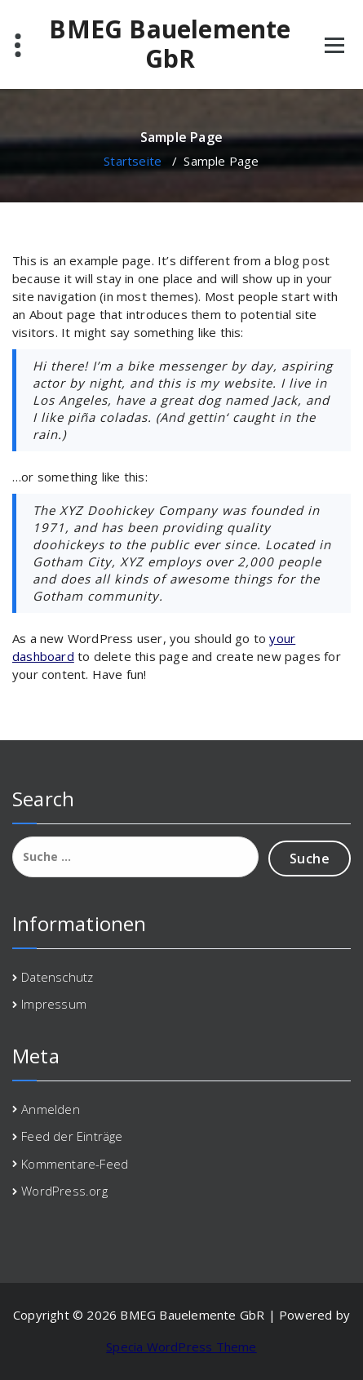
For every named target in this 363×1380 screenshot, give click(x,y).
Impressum (53, 1004)
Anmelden (50, 1109)
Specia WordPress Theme (181, 1346)
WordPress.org (64, 1191)
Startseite (133, 161)
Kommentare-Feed (74, 1164)
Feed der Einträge (71, 1136)
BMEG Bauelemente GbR (169, 44)
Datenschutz (57, 977)
